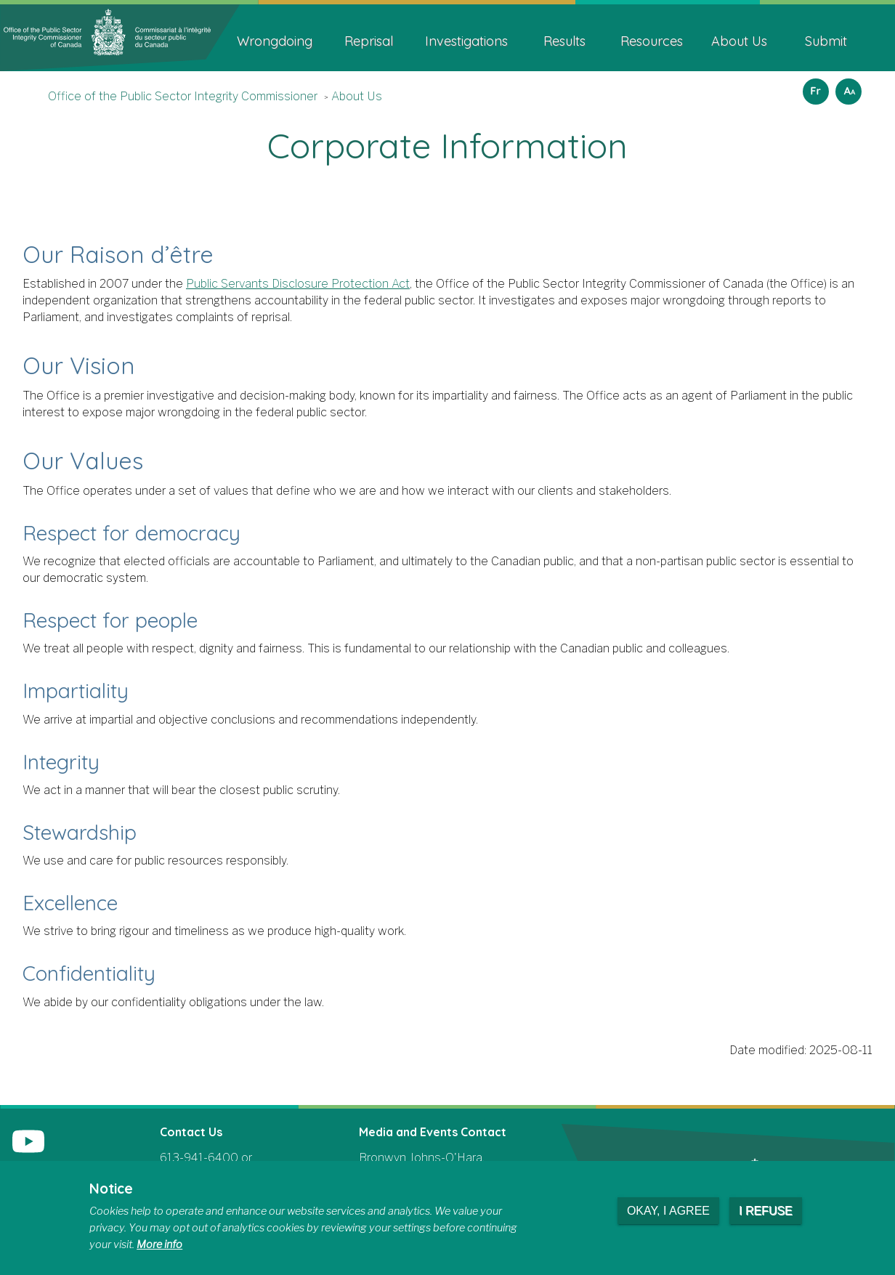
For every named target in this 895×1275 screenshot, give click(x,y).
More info (159, 1244)
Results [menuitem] (564, 41)
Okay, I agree (668, 1211)
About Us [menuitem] (739, 41)
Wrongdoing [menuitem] (274, 41)
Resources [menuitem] (651, 41)
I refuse (766, 1211)
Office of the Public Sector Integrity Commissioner (182, 96)
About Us (356, 96)
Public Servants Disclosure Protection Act (298, 284)
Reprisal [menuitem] (368, 41)
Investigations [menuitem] (466, 41)
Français (814, 87)
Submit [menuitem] (826, 41)
